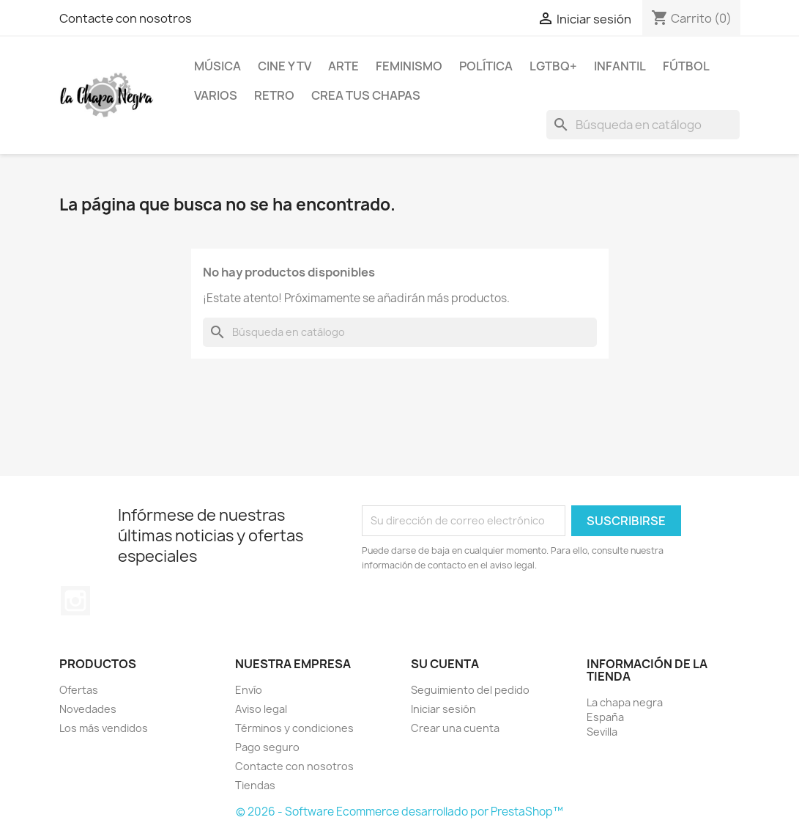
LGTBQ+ (553, 66)
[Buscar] (643, 124)
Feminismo (409, 66)
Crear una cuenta (455, 728)
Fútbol (686, 66)
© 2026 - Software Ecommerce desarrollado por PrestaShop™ (399, 811)
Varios (215, 95)
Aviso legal (261, 709)
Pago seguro (267, 747)
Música (217, 66)
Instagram (75, 600)
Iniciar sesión (443, 709)
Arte (343, 66)
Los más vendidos (103, 728)
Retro (274, 95)
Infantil (620, 66)
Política (486, 66)
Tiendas (255, 785)
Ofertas (78, 690)
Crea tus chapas (365, 95)
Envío (248, 690)
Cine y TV (284, 66)
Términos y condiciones (294, 728)
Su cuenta (445, 664)
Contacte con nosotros (125, 18)
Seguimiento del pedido (470, 690)
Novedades (87, 709)
